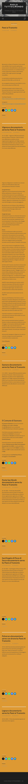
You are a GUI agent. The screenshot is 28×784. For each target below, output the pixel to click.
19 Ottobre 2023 (6, 643)
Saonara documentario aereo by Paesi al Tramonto (13, 366)
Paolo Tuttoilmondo (14, 5)
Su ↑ (23, 781)
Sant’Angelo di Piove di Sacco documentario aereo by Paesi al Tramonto (13, 560)
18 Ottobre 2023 (6, 715)
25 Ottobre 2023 (6, 565)
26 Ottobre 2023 (6, 487)
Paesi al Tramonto (9, 27)
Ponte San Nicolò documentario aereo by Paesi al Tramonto (12, 482)
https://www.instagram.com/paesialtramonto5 (14, 104)
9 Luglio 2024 (5, 30)
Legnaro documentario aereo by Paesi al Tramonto (13, 711)
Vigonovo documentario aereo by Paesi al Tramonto (13, 128)
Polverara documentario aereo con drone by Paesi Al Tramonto (14, 638)
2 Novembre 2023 (6, 369)
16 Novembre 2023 (7, 132)
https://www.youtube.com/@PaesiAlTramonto (13, 98)
